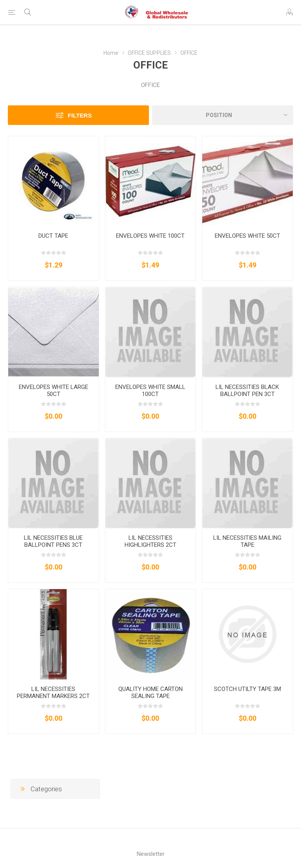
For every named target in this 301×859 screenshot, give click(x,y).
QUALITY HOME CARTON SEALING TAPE (150, 692)
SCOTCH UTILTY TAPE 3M (247, 689)
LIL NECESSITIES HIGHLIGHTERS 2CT (150, 541)
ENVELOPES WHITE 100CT (150, 235)
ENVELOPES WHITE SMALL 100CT (150, 390)
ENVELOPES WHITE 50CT (247, 235)
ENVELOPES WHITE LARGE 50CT (53, 390)
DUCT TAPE (53, 235)
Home (110, 53)
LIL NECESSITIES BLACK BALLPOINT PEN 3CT (247, 390)
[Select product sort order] (222, 115)
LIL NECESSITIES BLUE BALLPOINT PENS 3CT (53, 541)
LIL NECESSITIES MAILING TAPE (247, 541)
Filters (80, 115)
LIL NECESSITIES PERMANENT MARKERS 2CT (53, 692)
